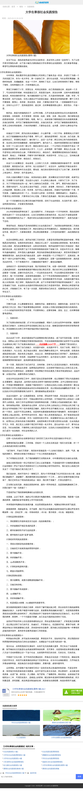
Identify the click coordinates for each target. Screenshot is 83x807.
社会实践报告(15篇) (10, 752)
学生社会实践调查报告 (50, 758)
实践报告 (30, 7)
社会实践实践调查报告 (50, 752)
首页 (13, 7)
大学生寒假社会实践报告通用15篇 (55, 765)
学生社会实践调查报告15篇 (14, 773)
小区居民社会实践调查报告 (13, 762)
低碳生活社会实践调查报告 (52, 762)
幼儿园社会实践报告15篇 (12, 765)
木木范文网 (39, 786)
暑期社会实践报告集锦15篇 (13, 769)
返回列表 (33, 773)
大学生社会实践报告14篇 (12, 758)
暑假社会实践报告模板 (50, 769)
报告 (21, 7)
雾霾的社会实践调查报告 (51, 755)
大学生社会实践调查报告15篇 (14, 755)
